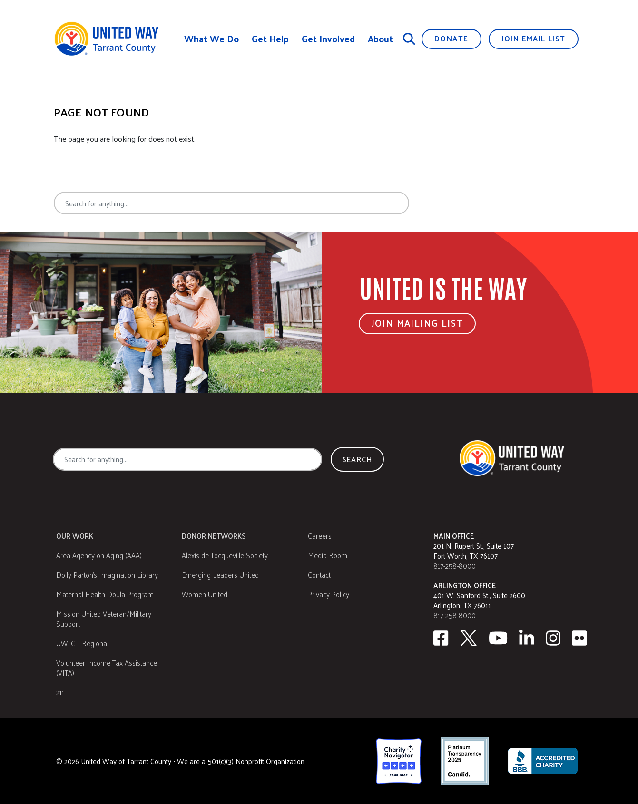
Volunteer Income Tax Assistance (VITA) (106, 667)
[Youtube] (498, 638)
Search (444, 203)
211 (60, 692)
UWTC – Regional (82, 643)
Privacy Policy (328, 594)
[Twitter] (468, 638)
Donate (451, 38)
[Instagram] (553, 638)
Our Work (74, 535)
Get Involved (328, 38)
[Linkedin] (526, 638)
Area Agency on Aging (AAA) (99, 555)
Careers (320, 535)
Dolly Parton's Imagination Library (107, 574)
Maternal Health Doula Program (105, 594)
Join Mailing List (417, 323)
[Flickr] (579, 638)
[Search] (409, 38)
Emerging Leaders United (220, 574)
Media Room (327, 555)
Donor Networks (214, 535)
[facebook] (440, 638)
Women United (204, 594)
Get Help (270, 38)
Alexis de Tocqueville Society (225, 555)
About (380, 38)
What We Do (211, 38)
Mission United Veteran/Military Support (103, 618)
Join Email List (533, 38)
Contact (319, 574)
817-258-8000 (454, 565)
